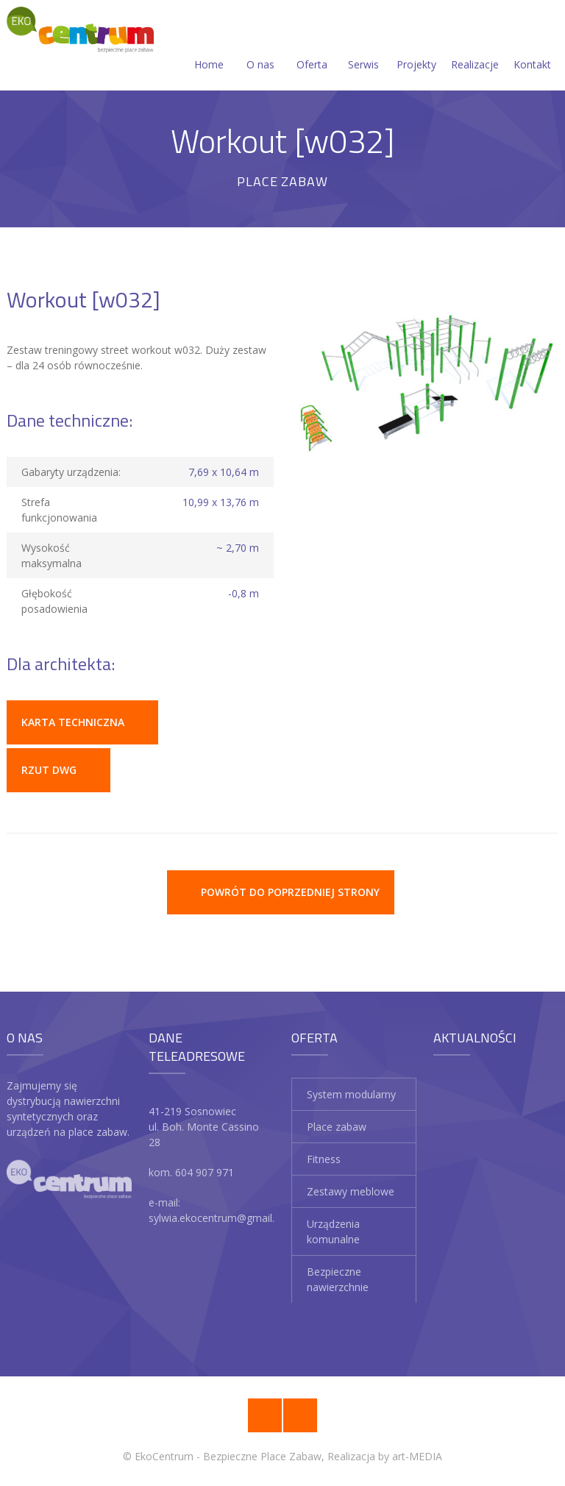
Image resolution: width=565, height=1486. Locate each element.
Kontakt (532, 46)
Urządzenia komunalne (333, 1231)
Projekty (416, 46)
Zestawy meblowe (350, 1191)
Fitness (324, 1159)
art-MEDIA (417, 1456)
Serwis (363, 46)
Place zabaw (336, 1127)
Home (209, 46)
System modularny (351, 1094)
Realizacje (475, 46)
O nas (260, 46)
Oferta (311, 46)
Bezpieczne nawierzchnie (338, 1279)
